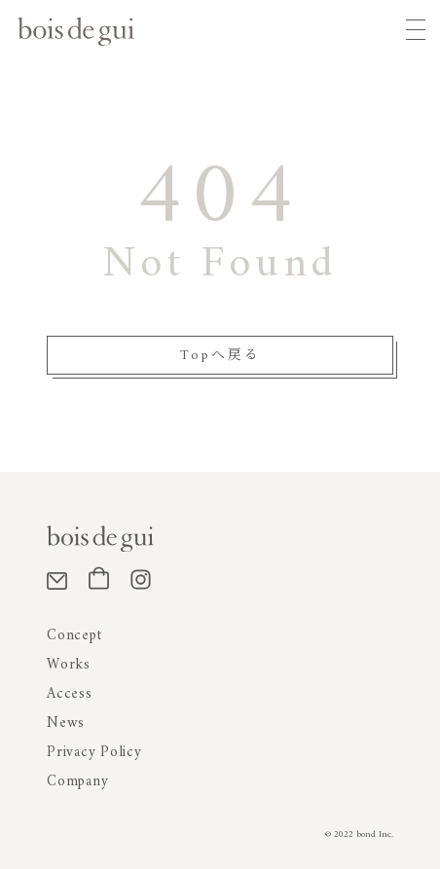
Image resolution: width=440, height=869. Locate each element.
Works (69, 665)
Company (77, 782)
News (66, 723)
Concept (74, 636)
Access (69, 694)
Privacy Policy (94, 752)
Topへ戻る (220, 356)
